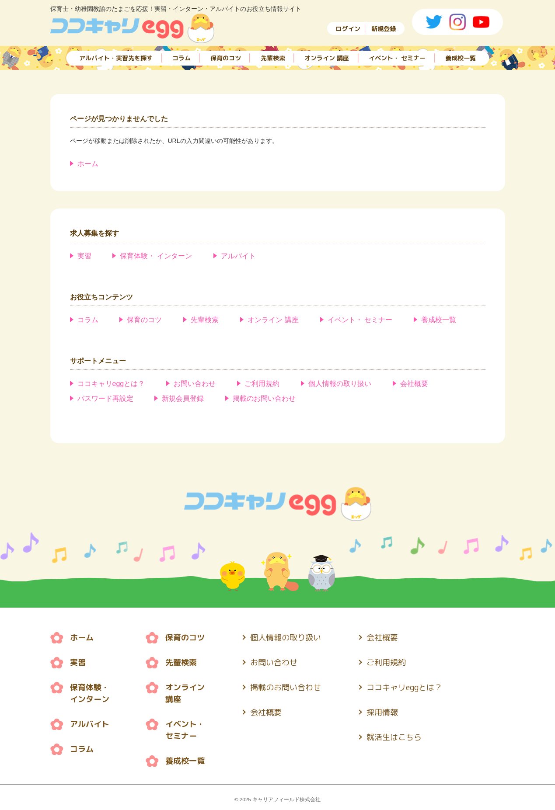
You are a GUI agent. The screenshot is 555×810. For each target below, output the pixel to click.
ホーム (87, 163)
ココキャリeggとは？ (111, 383)
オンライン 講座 (326, 58)
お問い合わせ (195, 383)
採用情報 (382, 712)
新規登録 (383, 28)
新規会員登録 (183, 398)
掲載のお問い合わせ (264, 398)
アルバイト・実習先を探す (116, 58)
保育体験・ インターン (156, 256)
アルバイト (238, 256)
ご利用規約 (261, 383)
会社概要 (414, 383)
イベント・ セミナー (397, 58)
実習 (84, 256)
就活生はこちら (394, 737)
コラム (181, 58)
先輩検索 (273, 58)
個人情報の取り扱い (339, 383)
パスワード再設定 (105, 398)
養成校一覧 (460, 58)
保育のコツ (225, 58)
